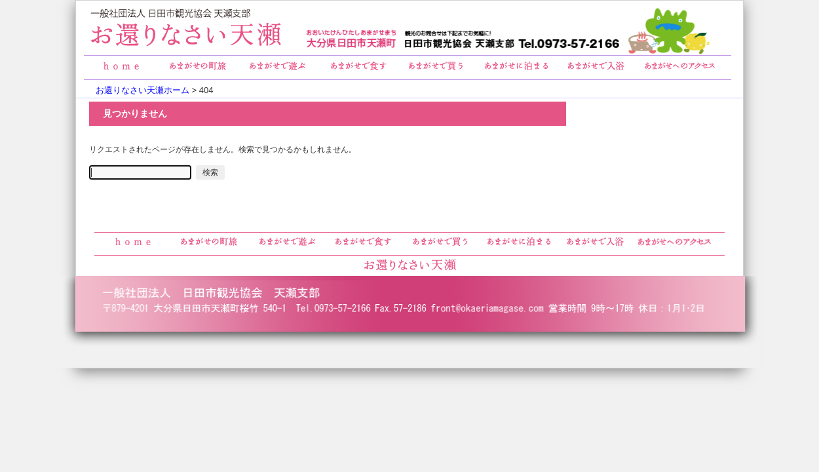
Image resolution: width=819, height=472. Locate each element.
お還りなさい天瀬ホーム (142, 90)
